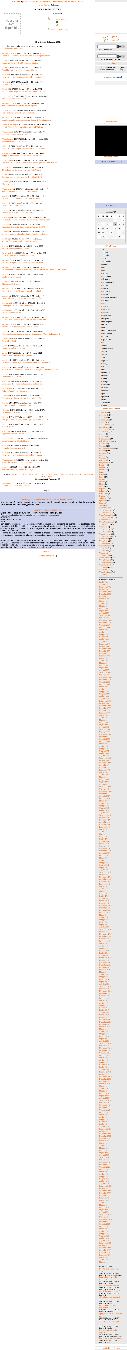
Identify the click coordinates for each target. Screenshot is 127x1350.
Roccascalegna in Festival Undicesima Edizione (20, 63)
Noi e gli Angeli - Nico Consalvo (14, 391)
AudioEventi (104, 427)
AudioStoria (104, 432)
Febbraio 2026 (104, 1255)
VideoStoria (103, 569)
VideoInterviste (105, 546)
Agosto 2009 (104, 784)
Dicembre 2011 (105, 851)
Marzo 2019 (103, 1057)
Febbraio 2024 (104, 1198)
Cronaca (102, 458)
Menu (101, 479)
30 (70, 474)
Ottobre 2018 (104, 1046)
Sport (4, 467)
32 (75, 474)
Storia (4, 374)
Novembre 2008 (105, 763)
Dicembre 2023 (105, 1193)
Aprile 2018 (103, 1031)
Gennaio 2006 (104, 682)
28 (66, 474)
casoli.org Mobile (111, 157)
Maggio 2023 (104, 1176)
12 (27, 474)
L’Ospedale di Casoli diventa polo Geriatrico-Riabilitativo (24, 320)
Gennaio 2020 (104, 1081)
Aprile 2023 (103, 1174)
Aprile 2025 (103, 1231)
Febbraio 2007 (104, 713)
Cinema (102, 443)
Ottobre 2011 (104, 846)
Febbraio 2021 (104, 1112)
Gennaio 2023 (104, 1167)
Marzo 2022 (103, 1143)
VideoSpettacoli (105, 565)
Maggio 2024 (104, 1205)
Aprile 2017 (103, 1003)
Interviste (102, 472)
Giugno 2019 (104, 1065)
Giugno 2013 (104, 893)
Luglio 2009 (104, 782)
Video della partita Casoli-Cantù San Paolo (18, 113)
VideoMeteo (104, 550)
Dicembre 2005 (105, 679)
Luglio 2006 (104, 696)
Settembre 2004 (105, 644)
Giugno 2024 (104, 1207)
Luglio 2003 (104, 611)
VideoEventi (7, 132)
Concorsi (5, 410)
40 (42, 476)
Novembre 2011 (105, 848)
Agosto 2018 (104, 1041)
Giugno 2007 (104, 722)
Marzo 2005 (103, 658)
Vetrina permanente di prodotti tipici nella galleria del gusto (24, 234)
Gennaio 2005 (104, 653)
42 (46, 476)
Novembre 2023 (105, 1191)
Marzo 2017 (103, 1000)
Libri (4, 46)
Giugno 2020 (104, 1093)
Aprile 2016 (103, 974)
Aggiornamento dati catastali (13, 434)
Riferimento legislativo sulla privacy (48, 510)
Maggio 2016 (104, 977)
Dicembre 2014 (105, 936)
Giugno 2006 (104, 694)
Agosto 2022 (104, 1155)
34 (80, 474)
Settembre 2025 (105, 1243)
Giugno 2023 (104, 1179)
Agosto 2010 (104, 813)
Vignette (102, 574)
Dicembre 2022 (105, 1164)
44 (51, 476)
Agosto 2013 (104, 898)
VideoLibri (103, 548)
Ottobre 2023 (104, 1188)
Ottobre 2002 (104, 589)
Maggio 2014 (104, 920)
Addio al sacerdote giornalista (13, 348)
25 (58, 474)
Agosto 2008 (104, 756)
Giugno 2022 (104, 1150)
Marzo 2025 (103, 1229)
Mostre (102, 482)
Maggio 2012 (104, 863)
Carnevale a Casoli (9, 341)
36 (85, 474)
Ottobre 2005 (104, 675)
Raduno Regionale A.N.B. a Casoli (15, 134)
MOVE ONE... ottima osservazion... (107, 1306)
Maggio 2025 (104, 1233)
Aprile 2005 (103, 660)
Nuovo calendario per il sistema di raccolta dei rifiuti (22, 298)
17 (39, 474)
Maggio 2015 (104, 948)
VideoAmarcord (105, 508)
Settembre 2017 (105, 1015)
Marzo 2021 (103, 1115)
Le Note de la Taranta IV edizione (15, 84)
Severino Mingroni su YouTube (14, 141)
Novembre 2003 (105, 620)
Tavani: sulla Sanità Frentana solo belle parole (19, 106)
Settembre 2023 (105, 1186)
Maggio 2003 (104, 606)
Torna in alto (47, 551)
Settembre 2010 (105, 815)
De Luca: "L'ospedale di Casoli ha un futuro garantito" (22, 263)
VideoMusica (104, 553)
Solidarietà (6, 303)
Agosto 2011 (104, 841)
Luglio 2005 (104, 668)
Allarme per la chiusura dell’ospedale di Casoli (20, 327)
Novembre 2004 (105, 649)
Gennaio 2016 (104, 967)
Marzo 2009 (103, 772)
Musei (101, 484)
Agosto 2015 (104, 955)
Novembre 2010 (105, 820)
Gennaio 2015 (104, 939)
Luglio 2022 (104, 1153)
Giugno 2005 (104, 665)
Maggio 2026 (104, 1262)
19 (44, 474)
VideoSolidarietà (105, 562)
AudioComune (104, 424)
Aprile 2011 (103, 832)
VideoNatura (104, 555)
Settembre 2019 (105, 1072)
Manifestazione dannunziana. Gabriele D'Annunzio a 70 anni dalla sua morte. (31, 334)
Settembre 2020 (105, 1100)
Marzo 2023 (103, 1172)
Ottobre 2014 (104, 931)
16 (37, 474)
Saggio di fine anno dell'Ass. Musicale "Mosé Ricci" (22, 156)
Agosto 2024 (104, 1212)
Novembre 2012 (105, 877)
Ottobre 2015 (104, 960)
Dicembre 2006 (105, 708)
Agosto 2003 (104, 613)
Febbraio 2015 (104, 941)
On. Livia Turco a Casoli (11, 277)
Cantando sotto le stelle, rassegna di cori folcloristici (22, 177)
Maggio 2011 (104, 834)
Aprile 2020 (103, 1088)
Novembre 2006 (105, 706)
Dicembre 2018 (105, 1050)
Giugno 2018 (104, 1036)
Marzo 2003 (103, 601)
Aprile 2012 (103, 860)
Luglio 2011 (104, 839)
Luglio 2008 (104, 753)
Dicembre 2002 (105, 594)
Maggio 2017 (104, 1005)
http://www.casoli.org (59, 19)
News (25, 1)
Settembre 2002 (105, 587)
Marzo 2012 (103, 858)
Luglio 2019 (104, 1067)
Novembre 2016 (105, 991)
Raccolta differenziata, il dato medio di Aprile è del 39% (23, 227)
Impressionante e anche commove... (108, 1278)
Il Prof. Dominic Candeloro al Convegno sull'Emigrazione (24, 127)
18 (42, 474)
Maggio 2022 (104, 1148)
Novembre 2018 (105, 1048)
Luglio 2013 (104, 896)
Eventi (4, 60)
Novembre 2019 (105, 1076)
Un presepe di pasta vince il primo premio (18, 412)
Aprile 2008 (103, 746)
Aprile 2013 (103, 889)
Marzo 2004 (103, 630)
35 (82, 474)
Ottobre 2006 (104, 703)
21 (49, 474)
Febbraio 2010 (104, 798)
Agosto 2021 (104, 1126)
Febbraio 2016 (104, 970)
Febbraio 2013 (104, 884)
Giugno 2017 (104, 1008)
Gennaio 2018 (104, 1024)
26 (61, 474)
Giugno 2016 (104, 979)
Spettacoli (103, 501)
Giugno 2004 (104, 637)
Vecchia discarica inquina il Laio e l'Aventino (19, 213)
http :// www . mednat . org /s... (111, 1338)
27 (63, 474)
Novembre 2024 (105, 1219)
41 (44, 476)
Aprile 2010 (103, 803)
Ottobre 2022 (104, 1160)
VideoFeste (103, 541)
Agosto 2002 (104, 584)
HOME (17, 1)
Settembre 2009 (105, 786)
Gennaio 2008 (104, 739)
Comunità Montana (106, 448)
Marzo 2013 (103, 886)
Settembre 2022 (105, 1157)
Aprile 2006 (103, 689)
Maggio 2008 (104, 748)
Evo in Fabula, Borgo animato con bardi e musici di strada (24, 91)
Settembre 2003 (105, 615)
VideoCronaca (7, 139)
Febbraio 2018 (104, 1027)
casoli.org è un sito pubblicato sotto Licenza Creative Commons (47, 499)
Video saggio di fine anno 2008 (14, 98)
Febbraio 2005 (104, 656)
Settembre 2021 (105, 1129)
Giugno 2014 (104, 922)
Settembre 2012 (105, 872)
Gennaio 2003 (104, 596)
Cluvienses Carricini (9, 184)
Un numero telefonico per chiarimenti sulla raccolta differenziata (26, 362)
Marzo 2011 (103, 829)
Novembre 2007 (105, 734)
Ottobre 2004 (104, 646)
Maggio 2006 (104, 691)
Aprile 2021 (103, 1117)
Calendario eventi (106, 441)
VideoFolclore (7, 160)
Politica (5, 246)
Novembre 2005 (105, 677)
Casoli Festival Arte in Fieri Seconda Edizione (19, 70)
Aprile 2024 (103, 1202)
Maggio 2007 (104, 720)
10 (23, 474)
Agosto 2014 (104, 927)
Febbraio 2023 (104, 1169)
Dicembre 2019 (105, 1079)
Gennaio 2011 (104, 825)
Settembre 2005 (105, 672)
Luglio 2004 (104, 639)
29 (68, 474)
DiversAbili (6, 253)
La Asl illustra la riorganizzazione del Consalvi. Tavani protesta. (26, 120)
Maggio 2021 (104, 1119)
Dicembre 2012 (105, 879)
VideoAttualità (104, 520)
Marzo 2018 (103, 1029)
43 (49, 476)
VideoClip (103, 527)
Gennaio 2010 (104, 796)
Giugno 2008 (104, 751)
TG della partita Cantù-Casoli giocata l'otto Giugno (21, 170)
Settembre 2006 (105, 701)
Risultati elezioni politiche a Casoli (15, 248)
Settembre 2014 (105, 929)
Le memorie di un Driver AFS (13, 377)
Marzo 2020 (103, 1086)
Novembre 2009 (105, 791)
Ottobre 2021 (104, 1131)
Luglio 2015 (104, 953)
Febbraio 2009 (104, 770)
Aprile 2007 (103, 718)
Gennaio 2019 (104, 1053)
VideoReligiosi (8, 189)
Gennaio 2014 (104, 910)
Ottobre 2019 (104, 1074)
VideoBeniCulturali (106, 522)
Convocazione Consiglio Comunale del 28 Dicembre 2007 (24, 455)
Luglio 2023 (104, 1181)
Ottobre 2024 (104, 1217)
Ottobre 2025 (104, 1245)
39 (92, 474)
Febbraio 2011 (104, 827)
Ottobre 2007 (104, 732)
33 (77, 474)
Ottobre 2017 (104, 1017)
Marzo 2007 (103, 715)
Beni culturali (104, 439)
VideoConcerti (7, 96)
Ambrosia (6, 232)
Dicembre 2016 (105, 993)
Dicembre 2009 (105, 794)
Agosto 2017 (104, 1012)
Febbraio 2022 (104, 1141)
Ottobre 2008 (104, 760)
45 (54, 476)
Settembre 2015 (105, 958)
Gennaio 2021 (104, 1110)
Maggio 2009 (104, 777)
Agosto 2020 (104, 1098)
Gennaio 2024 (104, 1195)
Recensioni (103, 493)
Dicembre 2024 (105, 1222)
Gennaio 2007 (104, 710)
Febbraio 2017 (104, 998)
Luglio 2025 (104, 1238)
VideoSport (6, 110)
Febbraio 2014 (104, 912)
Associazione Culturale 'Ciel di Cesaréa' (17, 355)
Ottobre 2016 (104, 989)
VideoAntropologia (106, 515)
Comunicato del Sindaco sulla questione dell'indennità (22, 384)
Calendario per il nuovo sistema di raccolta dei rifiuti (22, 398)
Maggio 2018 (104, 1034)
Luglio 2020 (104, 1096)
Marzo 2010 (103, 801)
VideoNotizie (45, 1)
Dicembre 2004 (105, 651)
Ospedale (6, 53)
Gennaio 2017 (104, 996)
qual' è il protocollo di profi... (110, 1291)
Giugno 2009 (104, 779)
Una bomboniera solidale (11, 312)
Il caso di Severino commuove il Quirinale (18, 255)
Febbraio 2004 (104, 627)
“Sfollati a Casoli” (9, 427)
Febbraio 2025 (104, 1226)
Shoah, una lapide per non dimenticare (16, 405)
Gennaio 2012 (104, 853)
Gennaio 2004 (104, 625)
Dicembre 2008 (105, 765)
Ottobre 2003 (104, 618)
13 (30, 474)
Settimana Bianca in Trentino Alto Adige (17, 469)
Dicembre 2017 (105, 1022)
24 (56, 474)
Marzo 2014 (103, 915)
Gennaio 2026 (104, 1252)
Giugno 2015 (104, 951)
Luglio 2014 (104, 924)
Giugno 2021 (104, 1122)
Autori (80, 1)
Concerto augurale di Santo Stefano (15, 441)
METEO (111, 63)
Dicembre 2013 (105, 908)
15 (35, 474)
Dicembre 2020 (105, 1107)
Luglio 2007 (104, 725)
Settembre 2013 (105, 901)
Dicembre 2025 (105, 1250)
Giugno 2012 (104, 865)
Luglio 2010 (104, 810)
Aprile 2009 (103, 775)
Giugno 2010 (104, 808)
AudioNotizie (56, 1)
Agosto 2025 (104, 1241)
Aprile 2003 (103, 603)
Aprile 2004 (103, 632)
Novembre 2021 (105, 1134)
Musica (102, 486)
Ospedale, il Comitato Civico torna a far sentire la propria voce (26, 56)
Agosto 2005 (104, 670)
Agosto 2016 (104, 984)
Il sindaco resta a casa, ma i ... (110, 1285)
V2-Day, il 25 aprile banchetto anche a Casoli (19, 241)
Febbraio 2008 (104, 741)
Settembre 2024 (105, 1214)
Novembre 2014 (105, 934)
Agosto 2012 (104, 870)
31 (73, 474)
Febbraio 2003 (104, 599)
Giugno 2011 (104, 836)
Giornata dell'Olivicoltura (11, 284)
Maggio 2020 (104, 1091)
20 (46, 474)
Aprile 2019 (103, 1060)
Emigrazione (104, 463)
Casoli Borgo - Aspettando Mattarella (16, 485)
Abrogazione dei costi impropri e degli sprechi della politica (25, 419)
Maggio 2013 (104, 891)
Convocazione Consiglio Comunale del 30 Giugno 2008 (23, 148)
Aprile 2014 (103, 917)
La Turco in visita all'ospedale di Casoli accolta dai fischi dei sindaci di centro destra (34, 270)
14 (32, 474)
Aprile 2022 (103, 1145)
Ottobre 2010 (104, 817)
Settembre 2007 (105, 729)
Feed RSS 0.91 (111, 37)
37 (87, 474)
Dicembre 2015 (105, 965)
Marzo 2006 (103, 687)
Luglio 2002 (104, 582)
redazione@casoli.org (59, 30)
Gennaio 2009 (104, 767)
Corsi (101, 455)
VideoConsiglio (105, 531)
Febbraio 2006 (104, 684)
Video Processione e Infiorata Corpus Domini (19, 191)
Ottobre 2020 (104, 1103)
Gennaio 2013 (104, 882)
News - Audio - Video (111, 408)
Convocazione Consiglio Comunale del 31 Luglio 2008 (23, 77)
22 (51, 474)
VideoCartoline (105, 524)
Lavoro (102, 474)
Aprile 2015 (103, 946)
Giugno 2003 (104, 608)
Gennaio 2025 (104, 1224)
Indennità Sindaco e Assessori (13, 448)
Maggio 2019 (104, 1062)
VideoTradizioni (105, 572)
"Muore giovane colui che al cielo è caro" (17, 305)
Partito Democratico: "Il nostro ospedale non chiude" (22, 291)
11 (25, 474)
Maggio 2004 (104, 634)
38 (89, 474)
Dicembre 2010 (105, 822)
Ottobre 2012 (104, 874)
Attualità (102, 422)
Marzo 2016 (103, 972)
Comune (5, 75)
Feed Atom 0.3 (111, 40)
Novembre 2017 (105, 1019)
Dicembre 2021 (105, 1136)
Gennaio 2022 (104, 1138)
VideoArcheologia (106, 517)
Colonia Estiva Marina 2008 (12, 205)
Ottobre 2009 (104, 789)
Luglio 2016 (104, 981)
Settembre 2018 (105, 1043)
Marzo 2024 (103, 1200)
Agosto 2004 (104, 641)
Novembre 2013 (105, 905)
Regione (102, 496)
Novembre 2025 (105, 1248)
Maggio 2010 (104, 805)
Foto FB (102, 467)
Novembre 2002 (105, 592)
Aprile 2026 (103, 1260)
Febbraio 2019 (104, 1055)
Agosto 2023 (104, 1183)
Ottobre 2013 (104, 903)
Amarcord (103, 413)
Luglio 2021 (104, 1124)
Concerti (5, 82)
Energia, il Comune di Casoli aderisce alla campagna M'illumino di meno (30, 369)
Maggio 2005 (104, 663)
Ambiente (6, 196)
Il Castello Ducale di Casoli (12, 49)
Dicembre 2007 (105, 737)
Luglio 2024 (104, 1210)
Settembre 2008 (105, 758)
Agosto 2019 (104, 1069)
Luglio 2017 (104, 1010)
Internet (102, 470)
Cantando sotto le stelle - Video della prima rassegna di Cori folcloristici (29, 163)
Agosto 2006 (104, 699)
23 (54, 474)
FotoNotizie (33, 1)
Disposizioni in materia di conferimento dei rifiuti (21, 198)
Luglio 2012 (104, 867)
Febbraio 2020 (104, 1084)
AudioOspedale (105, 429)
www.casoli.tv (111, 121)
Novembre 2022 (105, 1162)
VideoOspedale (105, 558)
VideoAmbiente (105, 510)
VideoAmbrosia (105, 512)
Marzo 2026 (103, 1257)
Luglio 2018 (104, 1038)
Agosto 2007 (104, 727)
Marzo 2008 (103, 744)
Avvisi (4, 353)
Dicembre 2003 (105, 622)
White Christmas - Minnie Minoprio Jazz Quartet (21, 462)
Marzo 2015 (103, 943)
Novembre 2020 (105, 1105)
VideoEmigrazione (9, 125)
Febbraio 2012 (104, 855)
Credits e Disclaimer (47, 556)
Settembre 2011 (105, 844)
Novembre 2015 (105, 962)
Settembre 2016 (105, 986)
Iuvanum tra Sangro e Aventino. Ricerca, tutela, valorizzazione (26, 220)
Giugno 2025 (104, 1236)
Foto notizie (7, 483)
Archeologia (7, 182)
